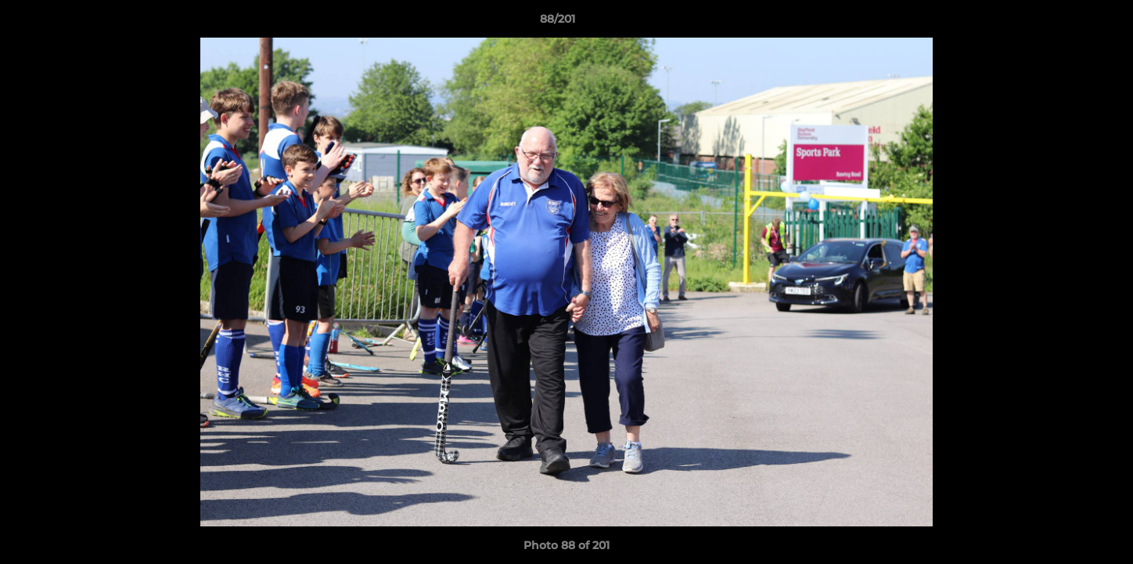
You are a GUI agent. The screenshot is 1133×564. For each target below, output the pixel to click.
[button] (1067, 23)
